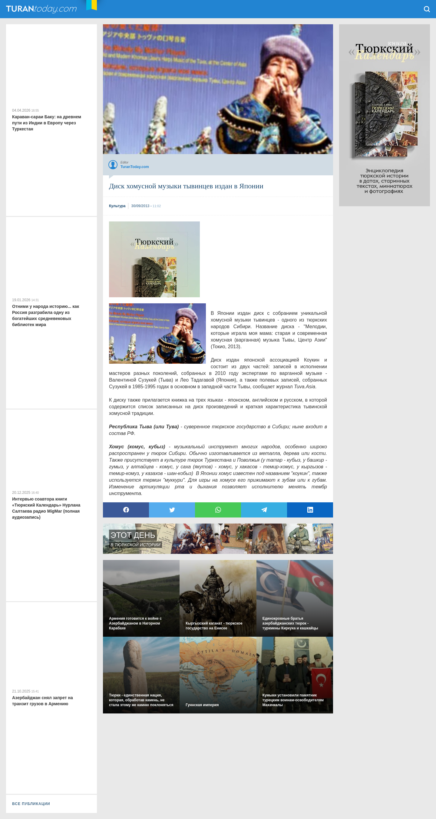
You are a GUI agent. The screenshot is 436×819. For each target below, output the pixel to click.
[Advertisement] (154, 259)
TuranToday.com (42, 9)
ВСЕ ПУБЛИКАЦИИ (31, 804)
